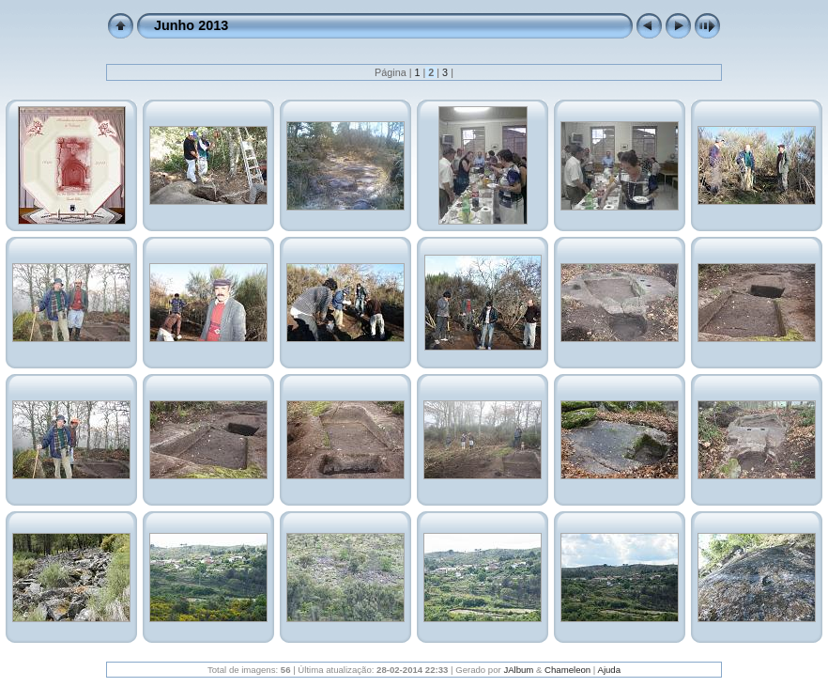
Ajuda (609, 669)
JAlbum (518, 669)
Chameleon (567, 669)
